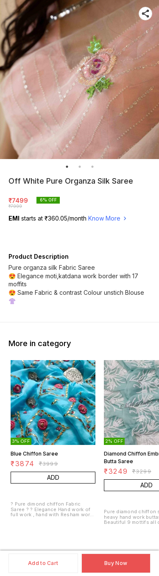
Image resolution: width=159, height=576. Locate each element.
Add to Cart (43, 563)
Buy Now (115, 563)
